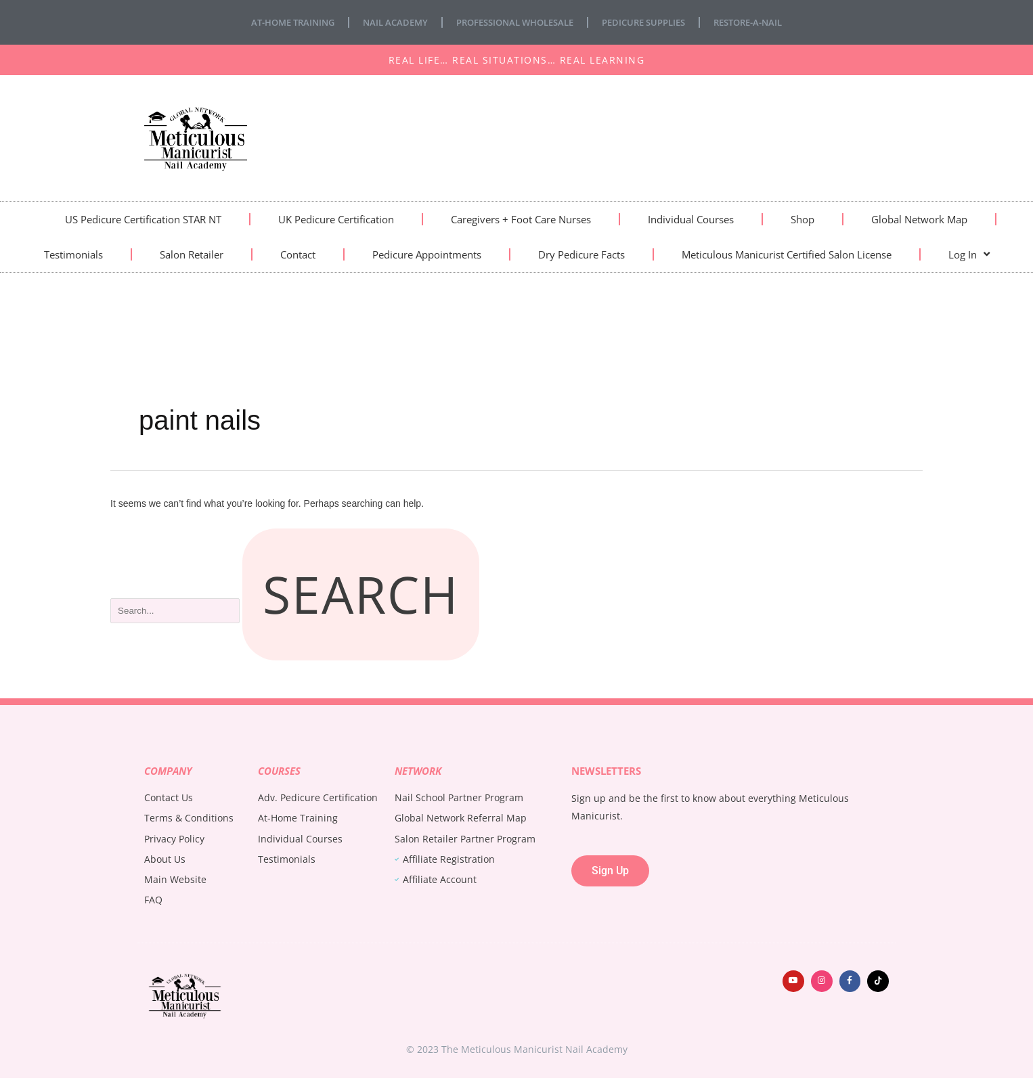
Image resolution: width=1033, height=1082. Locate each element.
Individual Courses (691, 219)
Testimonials (73, 254)
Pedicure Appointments (426, 254)
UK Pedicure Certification (336, 219)
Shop (802, 219)
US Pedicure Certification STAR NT (143, 219)
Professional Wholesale (513, 22)
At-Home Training (277, 22)
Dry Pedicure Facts (581, 254)
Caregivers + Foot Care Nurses (521, 219)
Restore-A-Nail (764, 22)
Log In (969, 254)
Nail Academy (385, 22)
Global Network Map (919, 219)
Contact (297, 254)
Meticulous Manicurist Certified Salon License (787, 254)
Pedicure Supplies (652, 22)
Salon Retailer (191, 254)
